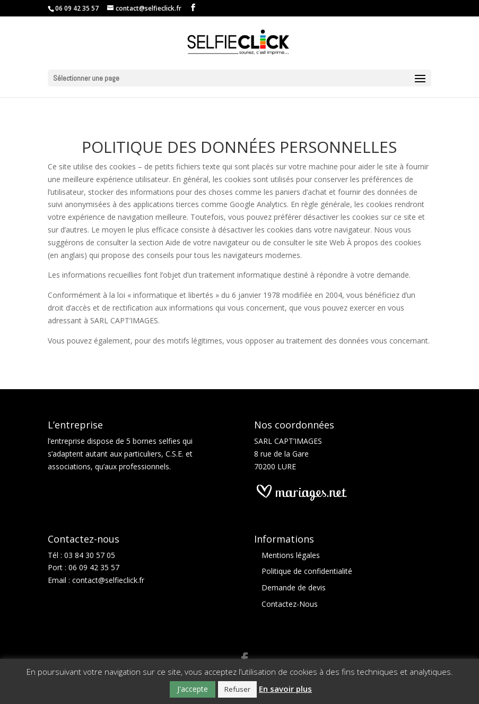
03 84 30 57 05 (89, 555)
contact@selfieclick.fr (108, 580)
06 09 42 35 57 (93, 567)
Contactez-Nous (290, 604)
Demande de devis (294, 587)
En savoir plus (285, 688)
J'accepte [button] (192, 689)
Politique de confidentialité (307, 571)
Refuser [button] (237, 689)
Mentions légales (291, 555)
